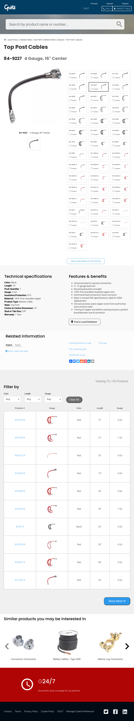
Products (25, 7)
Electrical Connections (20, 39)
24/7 (86, 8)
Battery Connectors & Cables (49, 39)
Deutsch (110, 4)
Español (125, 4)
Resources (59, 7)
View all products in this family (86, 261)
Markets (42, 7)
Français (94, 4)
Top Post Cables (74, 39)
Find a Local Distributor (83, 322)
